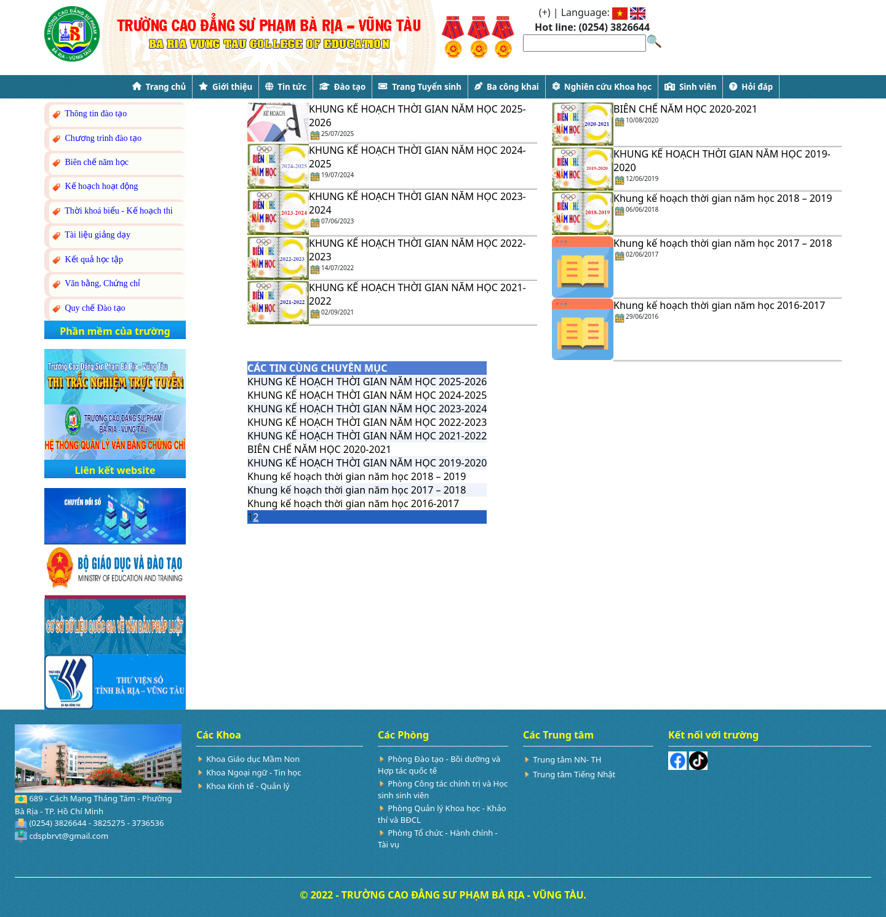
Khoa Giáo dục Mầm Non (253, 758)
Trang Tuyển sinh (419, 86)
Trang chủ (159, 86)
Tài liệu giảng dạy (90, 235)
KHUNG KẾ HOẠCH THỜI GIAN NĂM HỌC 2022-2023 (367, 422)
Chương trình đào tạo (96, 139)
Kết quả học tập (86, 260)
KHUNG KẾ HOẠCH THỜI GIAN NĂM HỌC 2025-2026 (367, 381)
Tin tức (285, 86)
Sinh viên (690, 86)
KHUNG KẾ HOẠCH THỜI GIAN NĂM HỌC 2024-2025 (367, 395)
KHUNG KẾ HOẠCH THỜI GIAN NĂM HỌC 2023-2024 (367, 408)
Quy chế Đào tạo (88, 308)
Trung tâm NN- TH (567, 759)
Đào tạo (342, 86)
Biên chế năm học (89, 163)
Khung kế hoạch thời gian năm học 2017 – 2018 (722, 243)
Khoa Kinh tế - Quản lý (247, 785)
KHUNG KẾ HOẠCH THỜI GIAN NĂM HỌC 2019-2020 (367, 463)
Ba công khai (506, 86)
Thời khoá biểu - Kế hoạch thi (111, 211)
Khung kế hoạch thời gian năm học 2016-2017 (719, 305)
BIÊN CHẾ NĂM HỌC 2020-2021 (685, 109)
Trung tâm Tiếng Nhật (574, 774)
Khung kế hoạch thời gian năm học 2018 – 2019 (722, 198)
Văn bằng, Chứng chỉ (95, 284)
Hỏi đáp (751, 86)
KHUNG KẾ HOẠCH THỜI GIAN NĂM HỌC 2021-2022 (367, 435)
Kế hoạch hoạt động (94, 187)
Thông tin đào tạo (88, 114)
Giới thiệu (225, 86)
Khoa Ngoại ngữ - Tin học (253, 772)
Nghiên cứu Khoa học (602, 86)
